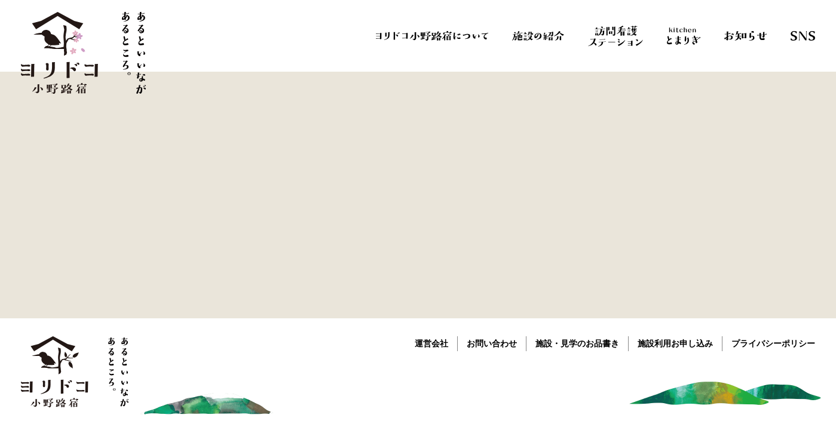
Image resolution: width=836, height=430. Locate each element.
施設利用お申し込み (675, 343)
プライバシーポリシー (773, 343)
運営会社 (431, 343)
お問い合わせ (492, 343)
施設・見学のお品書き (577, 343)
